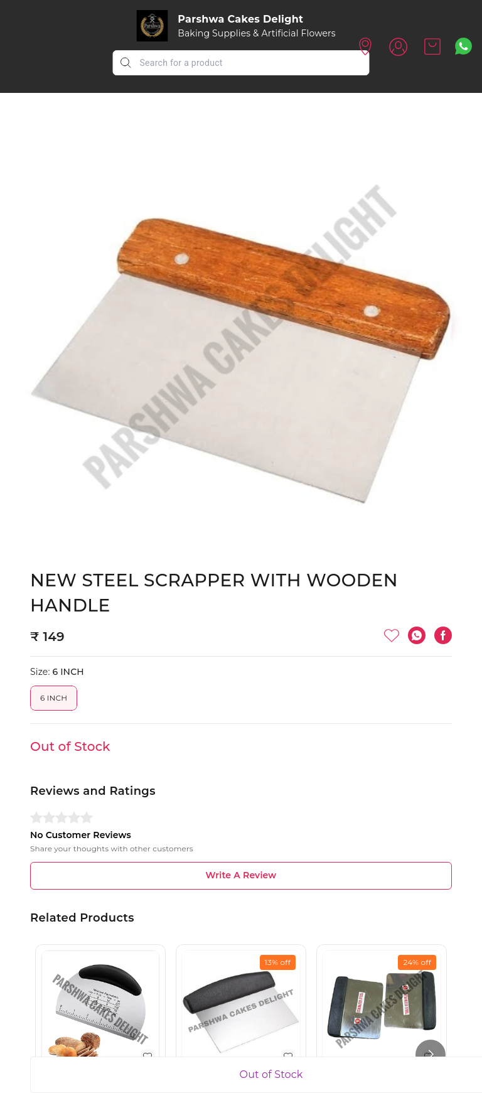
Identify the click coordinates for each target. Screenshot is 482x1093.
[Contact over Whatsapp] (463, 46)
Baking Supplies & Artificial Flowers (257, 33)
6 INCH (54, 698)
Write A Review (241, 875)
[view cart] (432, 46)
